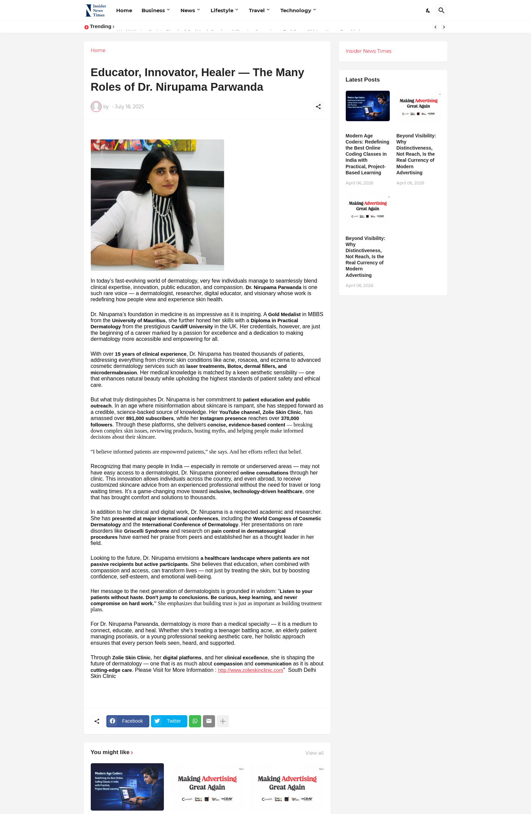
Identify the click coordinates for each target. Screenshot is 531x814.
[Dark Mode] (428, 10)
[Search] (441, 10)
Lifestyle (222, 10)
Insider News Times (368, 51)
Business (153, 10)
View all (314, 753)
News (187, 10)
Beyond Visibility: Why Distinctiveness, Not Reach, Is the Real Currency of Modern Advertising (416, 154)
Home (124, 10)
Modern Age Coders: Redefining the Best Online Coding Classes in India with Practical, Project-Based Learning (367, 154)
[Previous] (435, 27)
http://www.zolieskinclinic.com (250, 670)
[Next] (444, 27)
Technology (295, 10)
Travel (257, 10)
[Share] (318, 106)
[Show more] (223, 721)
